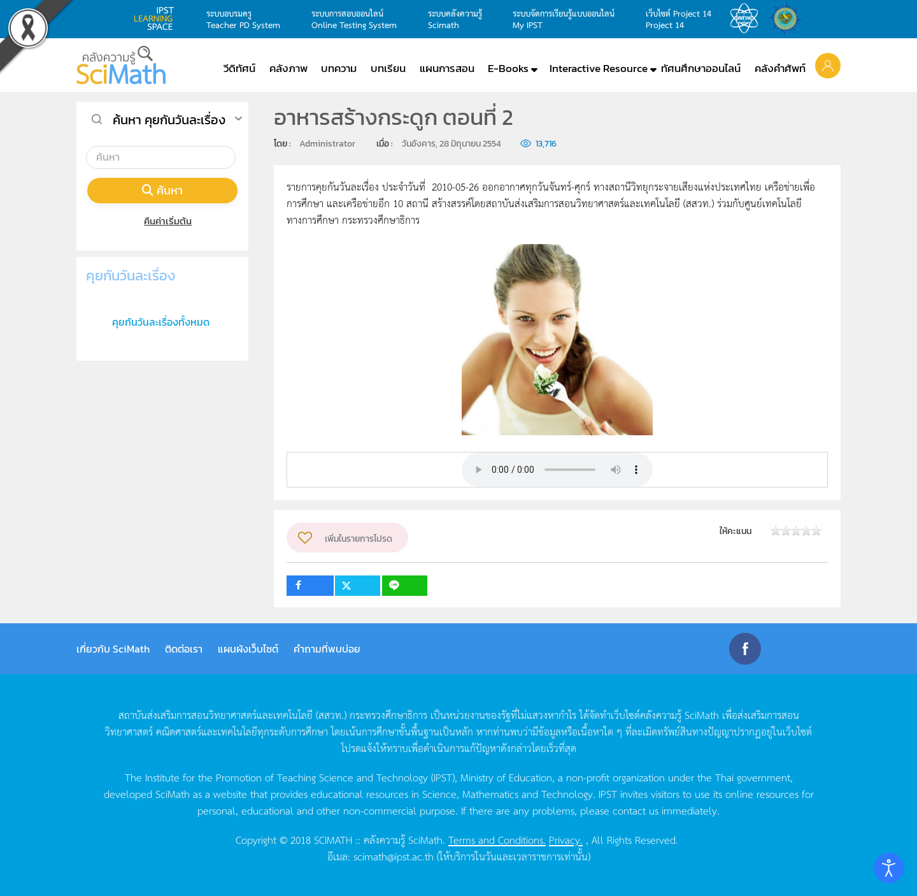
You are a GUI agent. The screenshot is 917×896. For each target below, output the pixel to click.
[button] (828, 65)
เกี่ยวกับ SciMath (113, 648)
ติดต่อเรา (184, 648)
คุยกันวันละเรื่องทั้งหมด (161, 321)
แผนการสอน (447, 68)
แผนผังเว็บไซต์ (248, 648)
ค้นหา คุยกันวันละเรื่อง (169, 119)
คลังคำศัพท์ (780, 68)
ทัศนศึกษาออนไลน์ (701, 68)
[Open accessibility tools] (889, 868)
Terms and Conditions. (497, 839)
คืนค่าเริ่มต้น (162, 220)
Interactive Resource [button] (599, 68)
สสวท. (747, 18)
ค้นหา (162, 190)
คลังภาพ (288, 68)
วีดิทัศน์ (239, 68)
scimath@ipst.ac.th (393, 856)
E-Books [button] (508, 68)
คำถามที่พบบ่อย (327, 648)
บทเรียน (388, 68)
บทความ (339, 68)
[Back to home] (121, 65)
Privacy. (566, 839)
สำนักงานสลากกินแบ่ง (788, 18)
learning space (157, 18)
